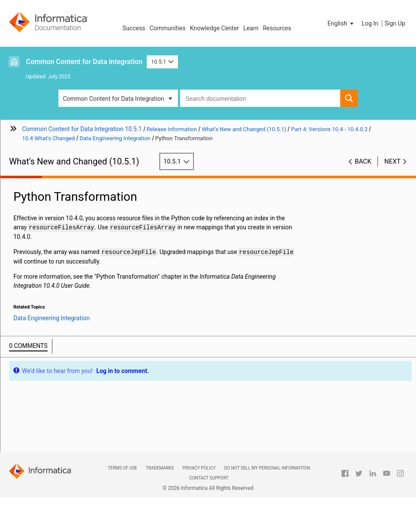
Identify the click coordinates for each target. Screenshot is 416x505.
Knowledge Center (214, 28)
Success (134, 28)
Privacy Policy (198, 468)
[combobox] (260, 98)
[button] (342, 23)
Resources (277, 28)
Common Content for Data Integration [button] (113, 98)
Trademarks (160, 468)
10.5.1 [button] (162, 61)
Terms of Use (122, 468)
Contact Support (209, 478)
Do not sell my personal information (267, 468)
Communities (168, 28)
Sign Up (394, 23)
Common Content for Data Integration (84, 62)
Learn (250, 28)
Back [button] (363, 161)
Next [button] (392, 161)
